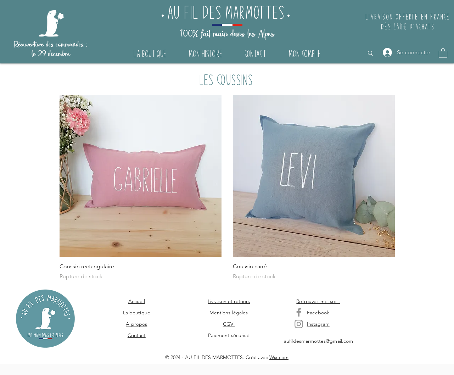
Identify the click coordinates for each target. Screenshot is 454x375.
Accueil (136, 301)
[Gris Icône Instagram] (298, 324)
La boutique (137, 312)
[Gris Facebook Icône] (298, 312)
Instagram (318, 324)
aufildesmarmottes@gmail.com (318, 341)
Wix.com (278, 357)
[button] (443, 52)
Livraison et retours (229, 301)
